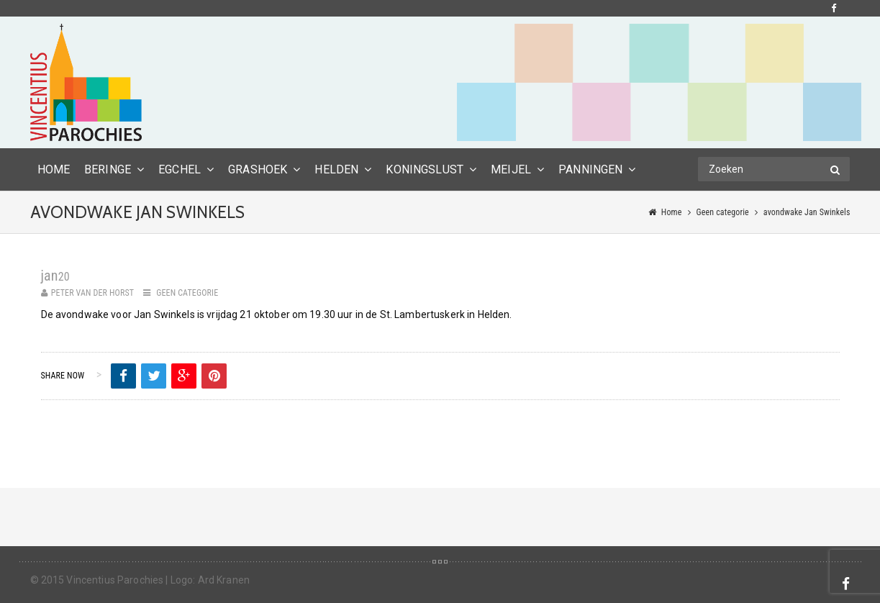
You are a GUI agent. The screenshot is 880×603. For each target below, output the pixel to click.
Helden (336, 169)
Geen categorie (723, 212)
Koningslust (424, 169)
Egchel (179, 169)
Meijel (511, 169)
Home (671, 212)
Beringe (107, 169)
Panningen (590, 169)
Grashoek (257, 169)
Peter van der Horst (93, 293)
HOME (54, 169)
